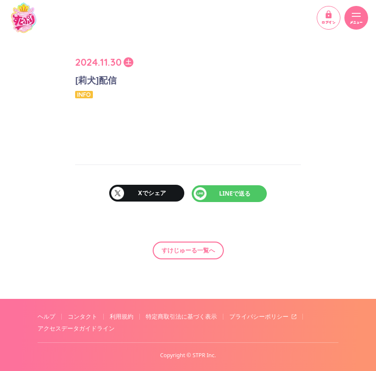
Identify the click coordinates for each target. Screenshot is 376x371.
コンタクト (82, 316)
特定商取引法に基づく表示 (181, 316)
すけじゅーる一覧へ (188, 250)
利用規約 (121, 316)
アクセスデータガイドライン (76, 328)
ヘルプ (46, 316)
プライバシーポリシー (259, 316)
